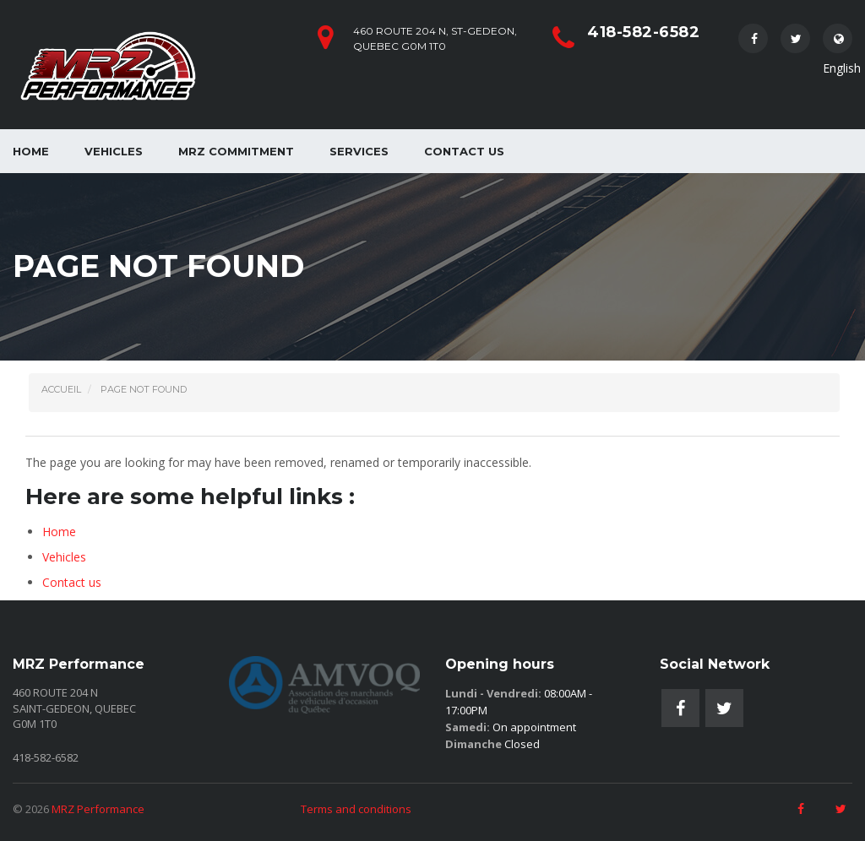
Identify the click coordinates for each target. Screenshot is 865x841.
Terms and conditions (356, 809)
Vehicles (113, 151)
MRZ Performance (98, 809)
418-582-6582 (643, 32)
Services (359, 151)
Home (59, 532)
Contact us (464, 151)
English (837, 43)
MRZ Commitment (236, 151)
